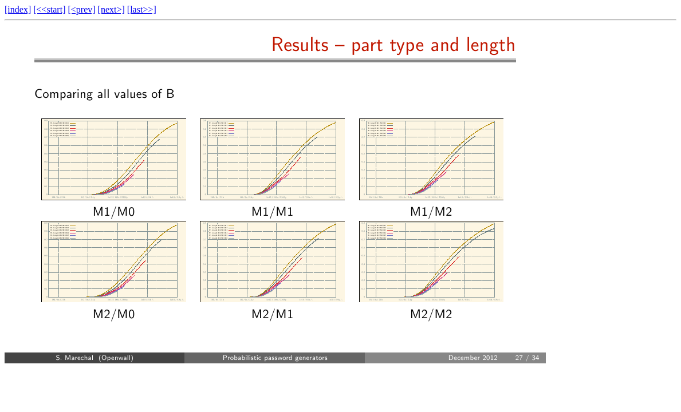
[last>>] (141, 9)
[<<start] (49, 9)
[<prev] (81, 9)
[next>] (111, 9)
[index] (18, 9)
